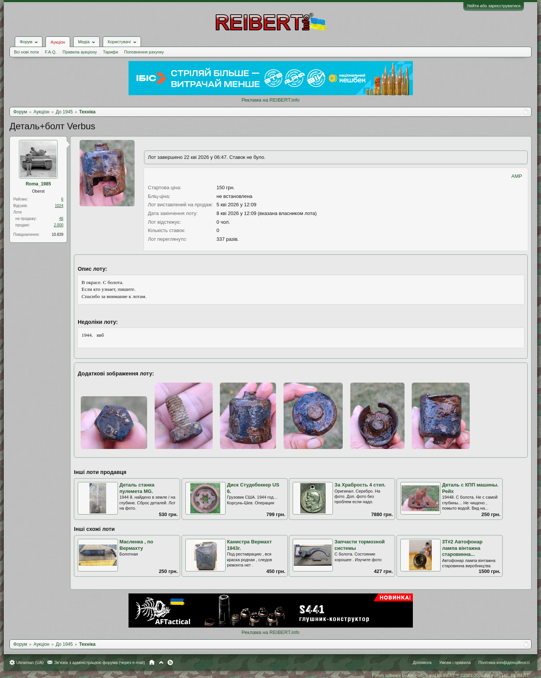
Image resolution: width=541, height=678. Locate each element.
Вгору (161, 662)
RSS (170, 662)
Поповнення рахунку (144, 52)
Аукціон (57, 42)
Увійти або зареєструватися (494, 5)
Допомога (422, 662)
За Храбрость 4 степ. (360, 485)
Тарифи (110, 52)
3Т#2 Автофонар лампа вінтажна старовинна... (462, 548)
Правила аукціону (80, 52)
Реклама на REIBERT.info (270, 100)
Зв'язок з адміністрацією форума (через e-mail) (99, 662)
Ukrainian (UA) (30, 662)
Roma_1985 (38, 184)
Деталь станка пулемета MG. (136, 488)
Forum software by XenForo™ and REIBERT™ (451, 675)
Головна (152, 662)
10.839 (57, 234)
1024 (59, 206)
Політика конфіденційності (504, 662)
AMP (516, 176)
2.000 (58, 225)
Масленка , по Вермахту (136, 545)
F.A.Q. (50, 52)
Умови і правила (454, 662)
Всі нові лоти (26, 52)
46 (61, 219)
